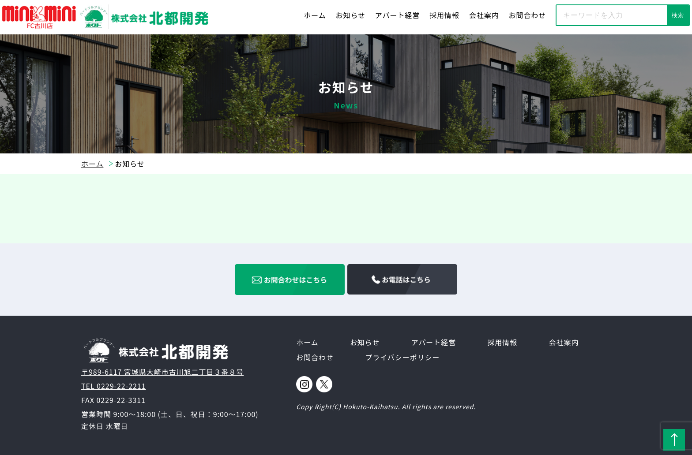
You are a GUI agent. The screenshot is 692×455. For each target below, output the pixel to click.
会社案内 (484, 15)
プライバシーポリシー (402, 357)
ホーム (315, 15)
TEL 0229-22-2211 (113, 385)
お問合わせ (527, 15)
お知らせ (351, 15)
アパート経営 (397, 15)
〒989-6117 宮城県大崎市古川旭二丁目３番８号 (162, 371)
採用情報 (444, 15)
